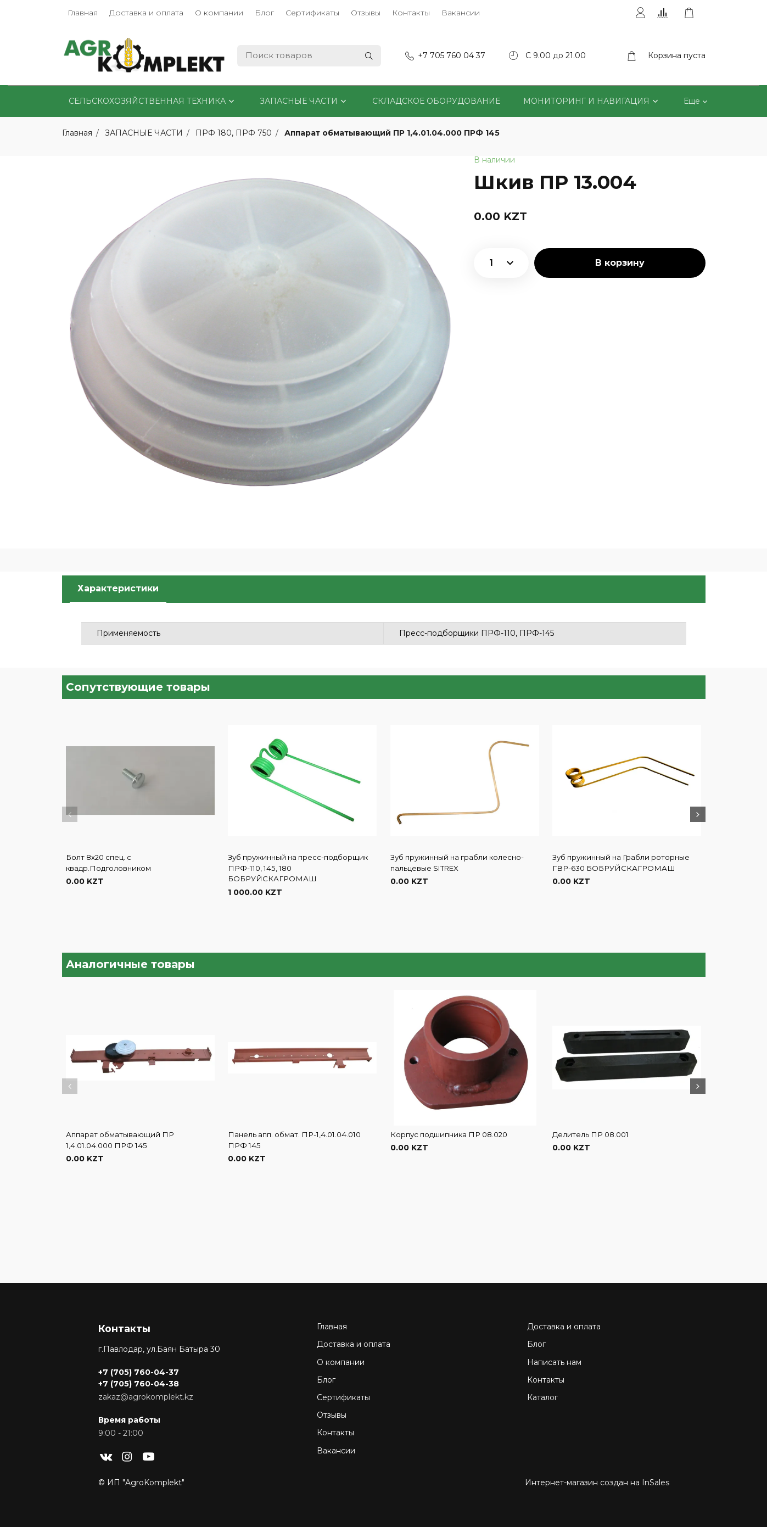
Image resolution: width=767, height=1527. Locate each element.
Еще (692, 101)
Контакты (411, 13)
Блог (264, 13)
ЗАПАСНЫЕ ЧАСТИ (299, 101)
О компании (219, 13)
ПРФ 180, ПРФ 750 (234, 133)
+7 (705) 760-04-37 (138, 1372)
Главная (83, 13)
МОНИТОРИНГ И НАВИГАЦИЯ (586, 101)
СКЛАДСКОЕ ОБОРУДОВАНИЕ (436, 101)
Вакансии (460, 13)
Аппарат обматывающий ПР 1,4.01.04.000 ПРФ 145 (392, 133)
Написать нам (554, 1362)
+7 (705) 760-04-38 (138, 1384)
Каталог (542, 1397)
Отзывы (365, 13)
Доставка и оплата (146, 13)
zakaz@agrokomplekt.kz (145, 1397)
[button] (69, 814)
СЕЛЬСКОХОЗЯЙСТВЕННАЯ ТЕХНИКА (147, 101)
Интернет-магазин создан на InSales (597, 1482)
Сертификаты (312, 13)
